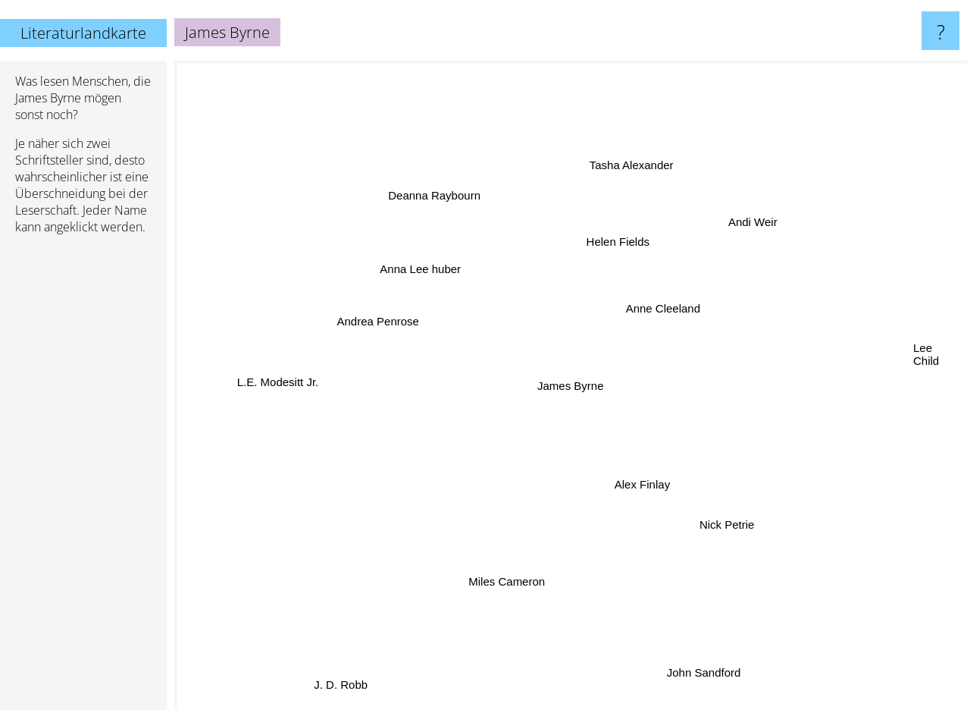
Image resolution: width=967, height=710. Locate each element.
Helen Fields (615, 246)
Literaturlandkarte (83, 33)
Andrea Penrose (393, 350)
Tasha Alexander (649, 187)
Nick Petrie (686, 504)
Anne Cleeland (672, 322)
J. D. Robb (357, 674)
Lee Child (881, 344)
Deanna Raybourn (448, 212)
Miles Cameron (521, 539)
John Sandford (671, 630)
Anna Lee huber (432, 293)
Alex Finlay (653, 494)
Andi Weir (723, 246)
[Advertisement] (83, 478)
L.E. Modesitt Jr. (339, 382)
